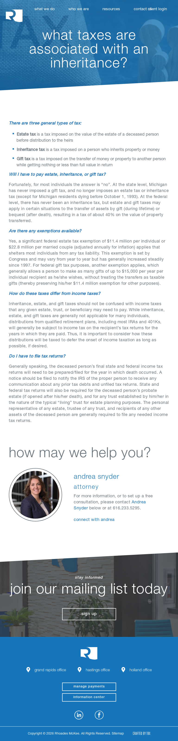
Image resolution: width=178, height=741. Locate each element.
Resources (111, 9)
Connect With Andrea (94, 520)
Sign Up (89, 614)
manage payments (89, 686)
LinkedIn (78, 715)
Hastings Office (98, 670)
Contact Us (143, 9)
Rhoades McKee (14, 16)
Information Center (89, 697)
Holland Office (141, 670)
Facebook (99, 715)
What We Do (44, 9)
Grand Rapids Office (50, 670)
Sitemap (118, 733)
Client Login (157, 9)
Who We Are (78, 9)
